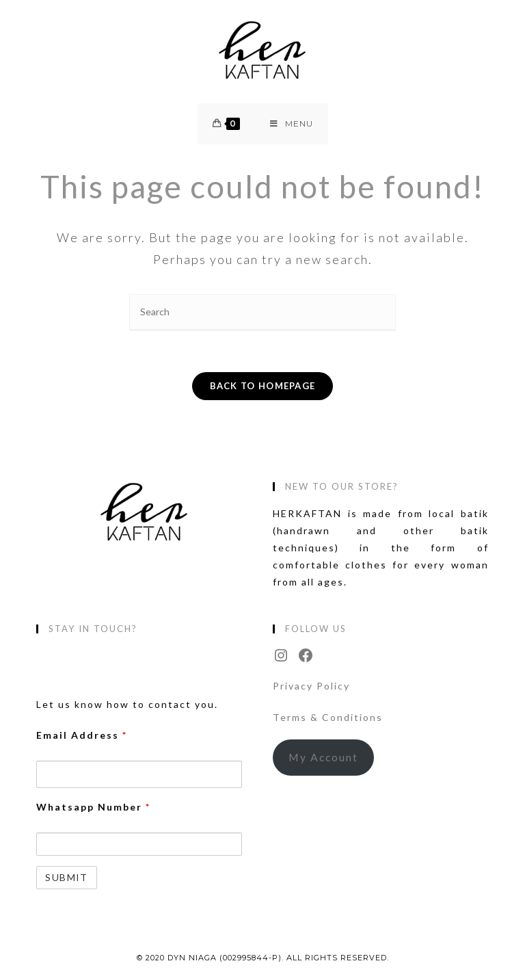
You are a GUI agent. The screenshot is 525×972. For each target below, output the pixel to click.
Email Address (81, 735)
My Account (323, 756)
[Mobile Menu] (291, 123)
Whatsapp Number (93, 807)
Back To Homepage (263, 385)
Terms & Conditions (328, 717)
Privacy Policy (311, 686)
